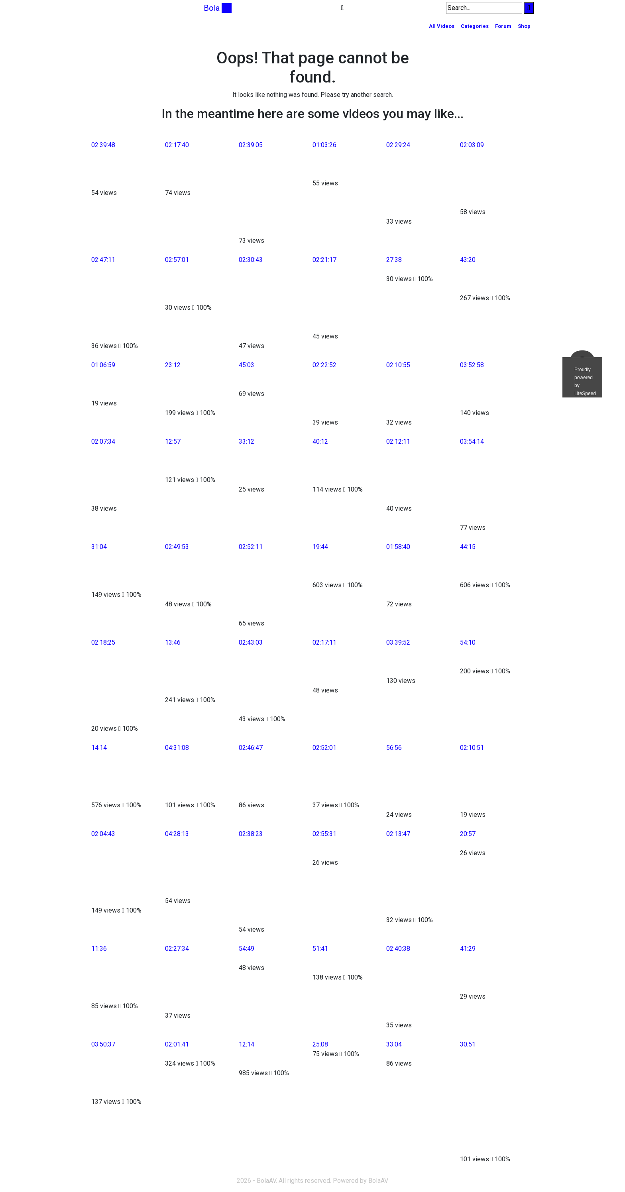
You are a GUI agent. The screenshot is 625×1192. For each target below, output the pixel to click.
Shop (524, 26)
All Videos (441, 26)
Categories (475, 26)
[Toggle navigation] (96, 8)
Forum (503, 26)
